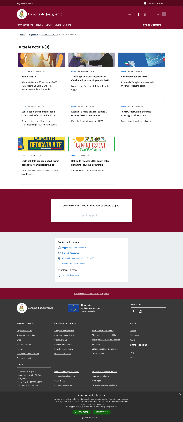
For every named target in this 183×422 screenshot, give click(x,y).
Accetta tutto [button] (81, 412)
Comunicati (134, 335)
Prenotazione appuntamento (66, 371)
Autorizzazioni (98, 353)
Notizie (133, 330)
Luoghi (132, 352)
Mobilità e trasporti (62, 353)
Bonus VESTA (28, 76)
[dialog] (91, 407)
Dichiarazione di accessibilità (104, 385)
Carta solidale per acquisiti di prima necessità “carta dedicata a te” (40, 163)
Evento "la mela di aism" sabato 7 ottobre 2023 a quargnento (89, 113)
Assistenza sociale (49, 34)
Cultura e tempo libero (64, 335)
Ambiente (96, 344)
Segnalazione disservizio (64, 376)
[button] (91, 417)
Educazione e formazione (102, 330)
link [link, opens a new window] (116, 407)
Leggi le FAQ (59, 380)
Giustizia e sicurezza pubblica (104, 335)
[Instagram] (140, 14)
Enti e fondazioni (24, 344)
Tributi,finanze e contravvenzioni (106, 339)
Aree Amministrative (26, 335)
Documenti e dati (24, 358)
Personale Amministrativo (28, 353)
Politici (20, 348)
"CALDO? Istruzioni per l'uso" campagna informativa (136, 113)
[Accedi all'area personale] (153, 3)
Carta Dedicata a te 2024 (134, 76)
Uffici (19, 339)
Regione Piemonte (25, 3)
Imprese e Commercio (63, 344)
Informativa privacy (100, 376)
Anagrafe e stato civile (64, 330)
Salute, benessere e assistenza (105, 348)
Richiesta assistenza (63, 385)
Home (22, 34)
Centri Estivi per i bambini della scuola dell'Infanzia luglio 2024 (38, 113)
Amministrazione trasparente (104, 371)
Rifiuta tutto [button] (102, 412)
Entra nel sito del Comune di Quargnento (91, 293)
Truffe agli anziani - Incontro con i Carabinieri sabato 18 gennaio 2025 (90, 78)
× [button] (180, 394)
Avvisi (24, 71)
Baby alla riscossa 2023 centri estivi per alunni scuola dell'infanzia (90, 163)
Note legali (96, 380)
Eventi (132, 356)
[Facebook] (134, 14)
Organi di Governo (24, 330)
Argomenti (33, 34)
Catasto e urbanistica (63, 348)
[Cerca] (163, 14)
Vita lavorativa (60, 339)
